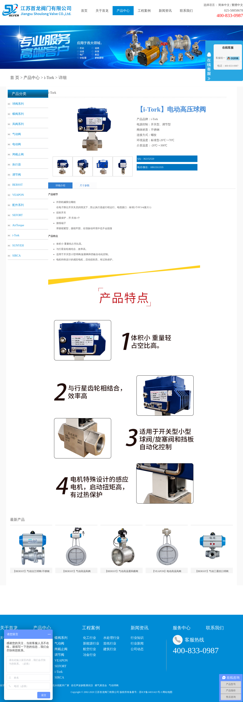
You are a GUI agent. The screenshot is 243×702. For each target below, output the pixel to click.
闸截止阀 (60, 649)
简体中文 (224, 4)
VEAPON (61, 660)
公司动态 (137, 649)
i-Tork (49, 77)
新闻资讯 (165, 10)
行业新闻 (137, 643)
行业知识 (137, 637)
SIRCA (59, 677)
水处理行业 (111, 637)
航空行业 (89, 649)
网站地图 (167, 692)
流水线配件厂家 (60, 685)
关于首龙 (102, 10)
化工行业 (89, 637)
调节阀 (59, 654)
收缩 (209, 66)
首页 (84, 10)
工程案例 (144, 10)
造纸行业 (109, 643)
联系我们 (186, 10)
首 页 (14, 77)
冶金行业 (89, 654)
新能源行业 (91, 643)
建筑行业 (109, 649)
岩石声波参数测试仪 (82, 685)
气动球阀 (113, 685)
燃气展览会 (101, 685)
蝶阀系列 (60, 637)
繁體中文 (237, 4)
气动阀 (59, 643)
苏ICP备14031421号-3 (150, 692)
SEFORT (60, 666)
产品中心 (123, 10)
